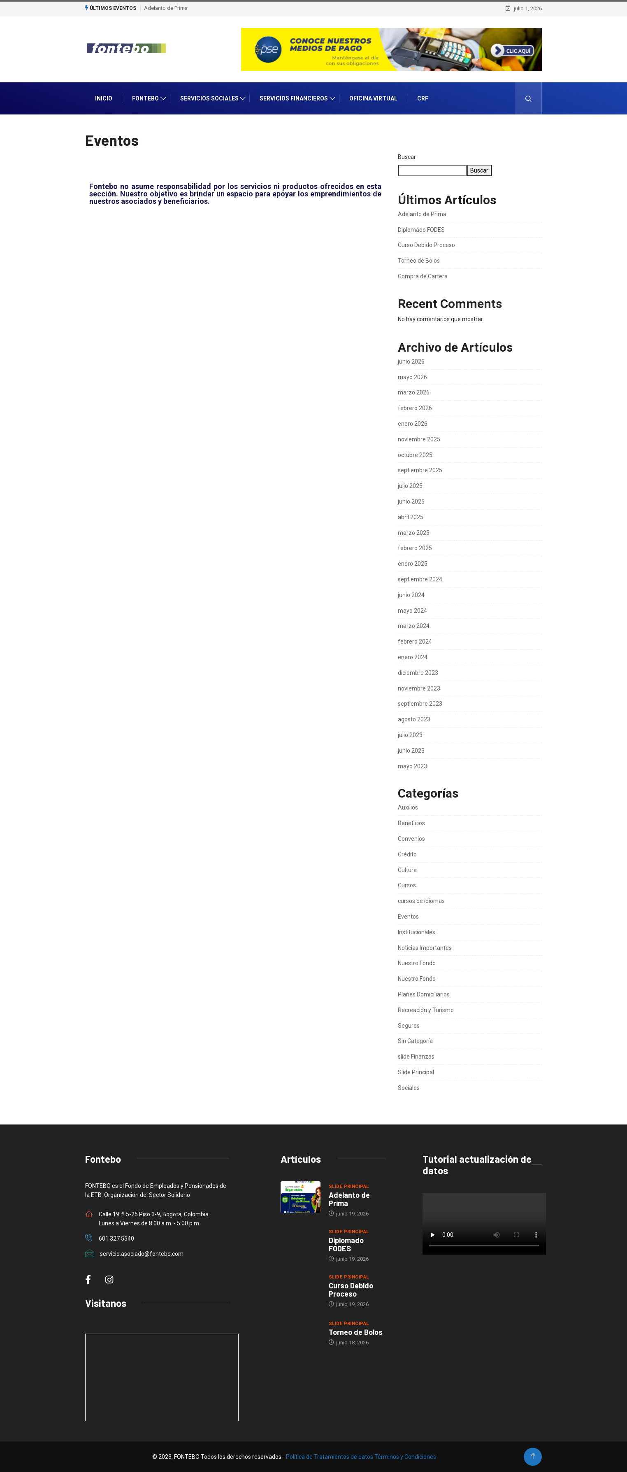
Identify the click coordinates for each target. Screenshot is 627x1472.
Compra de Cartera (423, 276)
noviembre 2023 (419, 688)
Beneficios (411, 823)
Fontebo (145, 98)
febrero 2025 (415, 548)
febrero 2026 (415, 408)
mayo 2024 (412, 610)
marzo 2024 (414, 626)
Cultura (407, 870)
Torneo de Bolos (419, 260)
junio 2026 (411, 361)
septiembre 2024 (420, 579)
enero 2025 (412, 563)
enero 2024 (412, 657)
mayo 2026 (412, 377)
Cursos (407, 885)
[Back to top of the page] (533, 1456)
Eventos (408, 916)
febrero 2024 (415, 641)
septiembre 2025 (420, 470)
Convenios (411, 838)
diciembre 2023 (418, 673)
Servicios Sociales (209, 98)
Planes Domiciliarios (424, 994)
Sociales (409, 1088)
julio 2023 (410, 735)
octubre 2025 (415, 455)
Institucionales (416, 932)
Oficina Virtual (373, 98)
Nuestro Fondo (417, 963)
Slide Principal (416, 1072)
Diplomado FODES (421, 229)
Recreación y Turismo (426, 1010)
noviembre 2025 (419, 439)
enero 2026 (412, 423)
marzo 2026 (414, 392)
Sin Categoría (415, 1041)
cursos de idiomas (421, 901)
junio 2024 (411, 595)
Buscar (407, 157)
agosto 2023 (414, 719)
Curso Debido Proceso (426, 245)
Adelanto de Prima (166, 8)
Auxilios (408, 807)
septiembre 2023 (420, 703)
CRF (422, 98)
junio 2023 (411, 750)
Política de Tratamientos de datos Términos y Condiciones (361, 1456)
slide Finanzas (416, 1056)
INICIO (103, 98)
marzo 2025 (414, 533)
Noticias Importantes (425, 948)
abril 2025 (410, 517)
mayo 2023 (412, 766)
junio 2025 (411, 501)
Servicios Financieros (294, 98)
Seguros (409, 1025)
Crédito (407, 854)
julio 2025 (410, 486)
